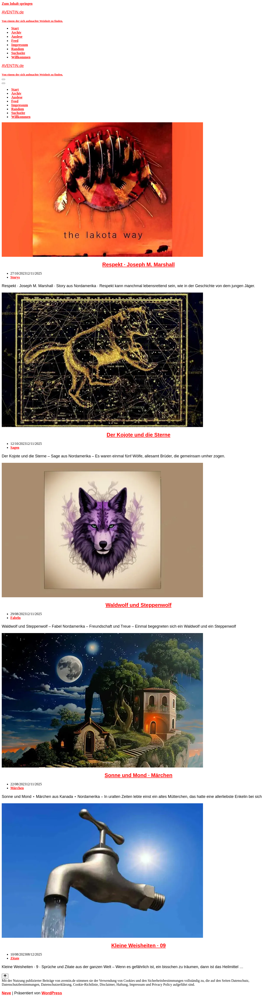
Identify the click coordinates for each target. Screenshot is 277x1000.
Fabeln (15, 618)
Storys (15, 277)
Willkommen (21, 57)
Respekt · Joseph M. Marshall (138, 264)
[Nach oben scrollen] (5, 976)
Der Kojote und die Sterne (139, 435)
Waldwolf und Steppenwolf (138, 605)
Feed (14, 41)
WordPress (52, 993)
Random (17, 49)
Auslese (17, 36)
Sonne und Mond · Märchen (138, 775)
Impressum (19, 45)
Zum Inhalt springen (17, 3)
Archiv (16, 32)
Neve (6, 993)
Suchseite (18, 53)
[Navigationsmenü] (3, 79)
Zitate (14, 958)
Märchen (17, 788)
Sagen (14, 447)
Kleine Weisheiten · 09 (138, 945)
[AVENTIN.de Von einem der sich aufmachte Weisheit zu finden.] (138, 16)
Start (15, 28)
